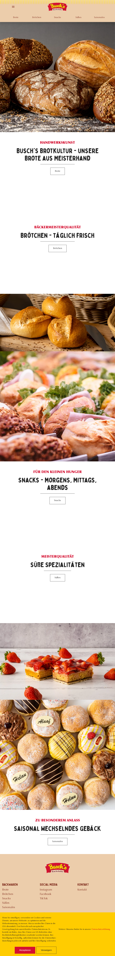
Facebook (45, 894)
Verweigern (46, 950)
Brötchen (36, 17)
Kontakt (82, 889)
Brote (15, 17)
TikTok (44, 898)
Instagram (46, 889)
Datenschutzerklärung (100, 929)
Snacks (57, 17)
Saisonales (99, 17)
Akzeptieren (25, 950)
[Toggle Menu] (13, 7)
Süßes (78, 17)
